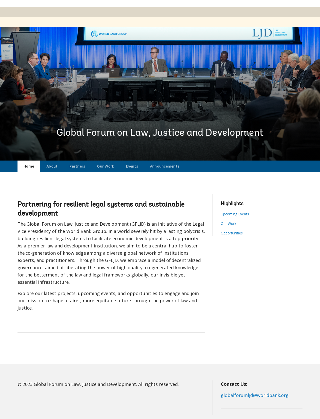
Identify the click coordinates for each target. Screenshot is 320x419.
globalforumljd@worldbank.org (254, 395)
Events (132, 166)
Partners (77, 166)
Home (29, 166)
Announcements (164, 166)
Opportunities (232, 233)
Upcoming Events (235, 214)
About (52, 166)
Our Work (105, 166)
